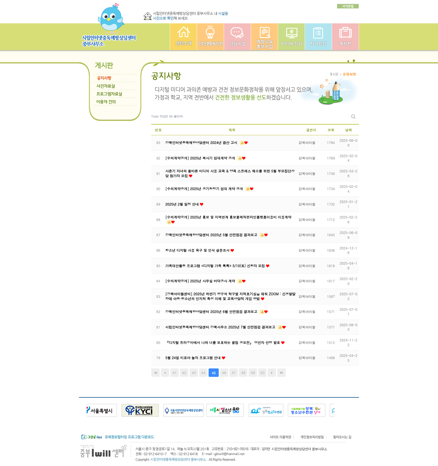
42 (184, 372)
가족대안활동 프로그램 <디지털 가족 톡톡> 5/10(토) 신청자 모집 (215, 265)
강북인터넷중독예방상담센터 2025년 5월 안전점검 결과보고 (211, 234)
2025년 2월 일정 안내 (182, 204)
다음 (272, 372)
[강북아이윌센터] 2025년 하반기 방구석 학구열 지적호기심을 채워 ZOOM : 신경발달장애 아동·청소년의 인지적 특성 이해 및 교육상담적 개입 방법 (230, 296)
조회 (331, 129)
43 (193, 372)
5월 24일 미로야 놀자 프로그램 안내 (193, 357)
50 (262, 372)
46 (224, 372)
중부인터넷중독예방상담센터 (183, 36)
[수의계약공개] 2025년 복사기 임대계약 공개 (200, 158)
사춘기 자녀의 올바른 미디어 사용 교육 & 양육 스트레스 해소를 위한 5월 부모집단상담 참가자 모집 (230, 173)
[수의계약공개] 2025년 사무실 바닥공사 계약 (200, 280)
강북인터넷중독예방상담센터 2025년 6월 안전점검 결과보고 (211, 311)
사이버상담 (291, 36)
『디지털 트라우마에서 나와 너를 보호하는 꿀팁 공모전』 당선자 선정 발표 (223, 342)
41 (174, 372)
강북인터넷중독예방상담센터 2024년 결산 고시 (201, 142)
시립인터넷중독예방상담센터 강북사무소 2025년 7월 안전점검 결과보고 (220, 327)
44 (203, 372)
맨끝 (281, 372)
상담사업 (237, 36)
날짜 (348, 129)
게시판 (345, 36)
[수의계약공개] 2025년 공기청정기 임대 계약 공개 (204, 188)
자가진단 (318, 36)
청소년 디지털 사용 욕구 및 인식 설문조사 (198, 250)
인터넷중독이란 (210, 36)
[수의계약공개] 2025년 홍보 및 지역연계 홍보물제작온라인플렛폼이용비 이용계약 (228, 217)
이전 (165, 372)
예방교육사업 (264, 36)
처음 (155, 372)
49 (253, 372)
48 (243, 372)
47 (234, 372)
